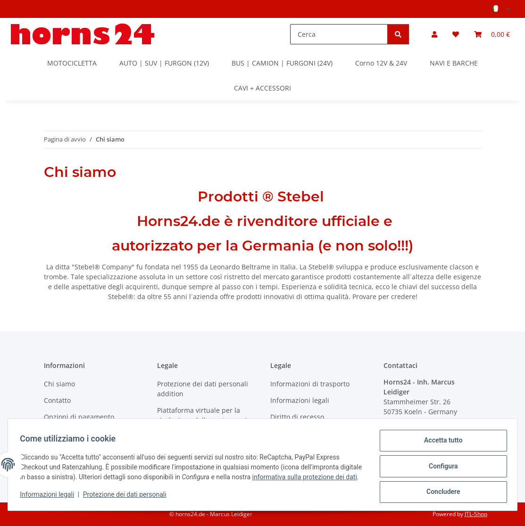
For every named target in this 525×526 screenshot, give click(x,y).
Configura (439, 464)
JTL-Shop (476, 514)
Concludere (440, 489)
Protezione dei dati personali (127, 497)
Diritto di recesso (297, 416)
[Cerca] (339, 34)
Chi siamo (59, 383)
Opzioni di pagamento (79, 416)
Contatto (57, 400)
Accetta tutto (440, 439)
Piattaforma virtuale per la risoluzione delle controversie (203, 415)
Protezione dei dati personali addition (202, 388)
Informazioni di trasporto (310, 383)
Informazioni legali (50, 497)
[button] (434, 34)
